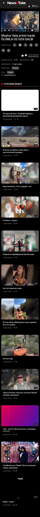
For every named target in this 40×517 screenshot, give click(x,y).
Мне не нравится (26, 55)
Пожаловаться (8, 75)
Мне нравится (22, 55)
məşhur (10, 72)
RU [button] (34, 6)
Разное (15, 68)
